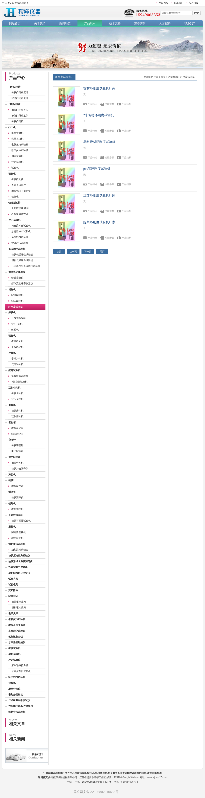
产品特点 (92, 104)
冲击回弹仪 (14, 457)
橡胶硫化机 (17, 341)
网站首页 (163, 2)
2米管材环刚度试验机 (98, 115)
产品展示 (89, 23)
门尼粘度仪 (14, 104)
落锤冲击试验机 (19, 237)
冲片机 (12, 353)
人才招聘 (165, 23)
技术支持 (115, 23)
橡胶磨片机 (17, 410)
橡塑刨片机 (17, 509)
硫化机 (12, 335)
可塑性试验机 (15, 515)
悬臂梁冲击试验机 (21, 231)
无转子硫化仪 (18, 185)
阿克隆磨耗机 (18, 532)
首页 (163, 76)
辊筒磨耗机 (17, 538)
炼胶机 (12, 312)
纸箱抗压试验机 (16, 619)
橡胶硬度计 (17, 486)
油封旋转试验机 (16, 544)
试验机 (15, 167)
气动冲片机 (17, 364)
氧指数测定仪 (15, 636)
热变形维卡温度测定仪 (20, 561)
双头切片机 (14, 387)
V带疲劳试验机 (19, 381)
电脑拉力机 (17, 133)
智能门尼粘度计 (19, 98)
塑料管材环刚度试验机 (99, 142)
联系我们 (178, 2)
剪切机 (12, 474)
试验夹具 (13, 578)
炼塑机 (15, 329)
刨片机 (12, 503)
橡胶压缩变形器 (16, 625)
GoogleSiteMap (131, 777)
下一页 (87, 251)
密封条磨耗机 (15, 694)
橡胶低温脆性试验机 (22, 254)
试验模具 (13, 584)
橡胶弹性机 (17, 462)
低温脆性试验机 (16, 249)
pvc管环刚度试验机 (96, 168)
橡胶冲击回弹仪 (19, 468)
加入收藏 (193, 2)
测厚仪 (12, 492)
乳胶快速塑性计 (19, 214)
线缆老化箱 (17, 433)
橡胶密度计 (17, 445)
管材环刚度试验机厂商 (99, 88)
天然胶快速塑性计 (21, 208)
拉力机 (12, 127)
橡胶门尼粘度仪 (19, 109)
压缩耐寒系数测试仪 (19, 700)
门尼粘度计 (14, 86)
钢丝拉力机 (17, 156)
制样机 (12, 289)
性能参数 (109, 104)
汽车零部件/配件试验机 (20, 706)
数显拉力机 (17, 138)
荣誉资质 (140, 23)
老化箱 (12, 422)
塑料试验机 (14, 654)
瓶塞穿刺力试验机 (18, 567)
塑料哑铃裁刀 (18, 607)
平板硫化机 (17, 347)
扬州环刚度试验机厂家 (99, 222)
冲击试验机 (14, 220)
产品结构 (126, 104)
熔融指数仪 (17, 277)
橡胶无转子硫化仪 (21, 190)
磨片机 (12, 405)
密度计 (12, 439)
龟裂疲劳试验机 (19, 376)
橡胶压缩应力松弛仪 (19, 555)
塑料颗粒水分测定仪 (19, 573)
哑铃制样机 (17, 295)
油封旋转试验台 (19, 549)
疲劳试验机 (14, 370)
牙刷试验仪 (14, 659)
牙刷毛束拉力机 (19, 665)
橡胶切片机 (17, 393)
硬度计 (12, 480)
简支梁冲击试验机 (21, 225)
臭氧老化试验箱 (16, 630)
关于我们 (39, 23)
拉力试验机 (17, 162)
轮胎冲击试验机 (16, 677)
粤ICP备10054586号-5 (126, 781)
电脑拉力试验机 (19, 144)
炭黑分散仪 (14, 688)
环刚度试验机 (15, 306)
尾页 (102, 251)
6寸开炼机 (16, 323)
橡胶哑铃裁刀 (18, 601)
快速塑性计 (14, 202)
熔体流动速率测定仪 (22, 283)
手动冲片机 (17, 358)
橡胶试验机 (14, 648)
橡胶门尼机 (17, 121)
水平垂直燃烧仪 (16, 642)
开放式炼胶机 (18, 318)
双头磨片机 (17, 416)
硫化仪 (12, 173)
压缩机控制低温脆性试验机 (25, 266)
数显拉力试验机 (19, 150)
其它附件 (13, 590)
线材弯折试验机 (16, 712)
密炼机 (12, 683)
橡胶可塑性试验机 (21, 520)
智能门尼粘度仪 (19, 115)
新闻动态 (64, 23)
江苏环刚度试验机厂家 (99, 195)
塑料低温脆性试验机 (22, 260)
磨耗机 (12, 526)
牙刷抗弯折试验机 (21, 671)
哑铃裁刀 (13, 596)
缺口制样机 (17, 300)
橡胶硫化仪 (17, 179)
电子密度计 (17, 451)
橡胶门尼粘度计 (19, 92)
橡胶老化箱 (17, 428)
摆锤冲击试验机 (19, 243)
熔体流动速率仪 (16, 272)
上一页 (73, 251)
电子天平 (13, 613)
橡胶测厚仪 (17, 497)
